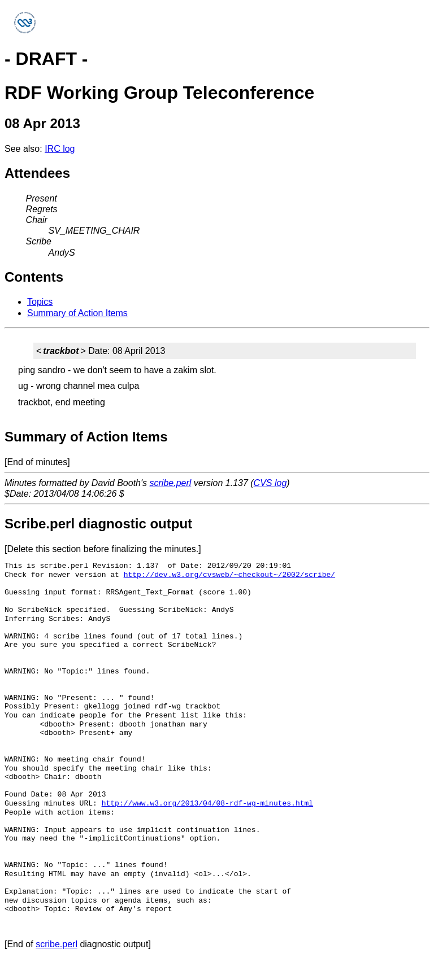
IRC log (60, 149)
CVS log (270, 483)
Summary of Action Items (77, 313)
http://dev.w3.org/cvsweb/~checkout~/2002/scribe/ (229, 575)
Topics (40, 302)
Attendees (37, 173)
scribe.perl (171, 483)
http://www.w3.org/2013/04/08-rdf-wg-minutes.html (207, 803)
